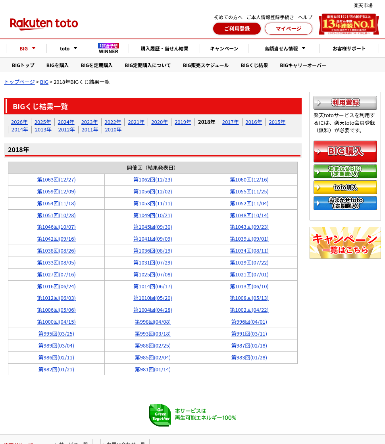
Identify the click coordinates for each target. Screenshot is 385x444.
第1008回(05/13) (249, 297)
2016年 (254, 121)
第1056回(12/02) (152, 191)
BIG (44, 81)
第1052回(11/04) (249, 203)
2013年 (43, 129)
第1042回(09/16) (56, 238)
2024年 (66, 121)
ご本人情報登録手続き (270, 17)
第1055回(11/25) (249, 191)
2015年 (277, 121)
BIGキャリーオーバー (303, 65)
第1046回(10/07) (56, 226)
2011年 (90, 129)
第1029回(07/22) (249, 262)
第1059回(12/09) (56, 191)
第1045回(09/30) (152, 226)
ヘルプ (305, 17)
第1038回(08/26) (56, 250)
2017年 (230, 121)
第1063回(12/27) (56, 179)
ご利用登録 (237, 28)
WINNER (108, 48)
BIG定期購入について (148, 65)
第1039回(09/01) (249, 238)
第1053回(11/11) (152, 203)
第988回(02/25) (153, 345)
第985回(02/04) (153, 357)
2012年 (66, 129)
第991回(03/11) (249, 333)
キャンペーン (224, 48)
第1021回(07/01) (249, 274)
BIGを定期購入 (97, 65)
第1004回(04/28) (152, 309)
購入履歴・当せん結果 (164, 48)
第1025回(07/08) (152, 274)
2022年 (113, 121)
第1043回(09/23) (249, 226)
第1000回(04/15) (56, 321)
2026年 (19, 121)
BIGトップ (23, 65)
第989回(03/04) (56, 345)
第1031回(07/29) (152, 262)
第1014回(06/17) (152, 286)
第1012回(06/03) (56, 297)
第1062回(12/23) (152, 179)
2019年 (183, 121)
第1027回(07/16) (56, 274)
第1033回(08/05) (56, 262)
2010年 (113, 129)
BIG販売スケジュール (206, 65)
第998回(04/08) (153, 321)
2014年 (20, 129)
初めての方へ (228, 17)
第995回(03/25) (56, 333)
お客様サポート (349, 48)
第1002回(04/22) (249, 309)
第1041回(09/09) (152, 238)
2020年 (159, 121)
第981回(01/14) (153, 369)
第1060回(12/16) (249, 179)
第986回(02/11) (56, 357)
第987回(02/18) (249, 345)
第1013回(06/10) (249, 286)
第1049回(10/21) (152, 215)
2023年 (89, 121)
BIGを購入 (57, 65)
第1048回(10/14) (249, 215)
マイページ (289, 28)
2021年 (136, 121)
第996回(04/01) (249, 321)
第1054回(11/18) (56, 203)
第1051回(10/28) (56, 215)
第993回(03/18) (153, 333)
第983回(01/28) (249, 357)
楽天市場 (363, 5)
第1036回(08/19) (152, 250)
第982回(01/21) (56, 369)
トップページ (19, 81)
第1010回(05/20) (152, 297)
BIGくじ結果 (254, 65)
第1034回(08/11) (249, 250)
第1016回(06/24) (56, 286)
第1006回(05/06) (56, 309)
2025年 (43, 121)
